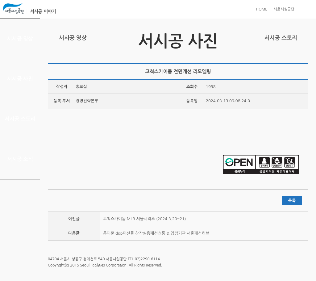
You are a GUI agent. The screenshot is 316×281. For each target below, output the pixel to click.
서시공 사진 (20, 79)
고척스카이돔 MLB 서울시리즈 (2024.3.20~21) (144, 219)
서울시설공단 (283, 9)
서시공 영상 (20, 38)
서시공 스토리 (20, 119)
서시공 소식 (20, 159)
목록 (292, 201)
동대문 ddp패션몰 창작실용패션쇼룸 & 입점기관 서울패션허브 (156, 233)
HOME (261, 9)
